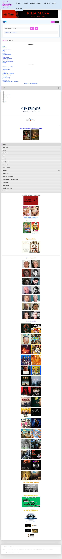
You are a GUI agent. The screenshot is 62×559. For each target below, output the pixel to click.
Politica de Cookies (21, 551)
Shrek (3, 46)
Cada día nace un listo (6, 74)
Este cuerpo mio (5, 80)
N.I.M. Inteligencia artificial (7, 66)
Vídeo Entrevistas (8, 98)
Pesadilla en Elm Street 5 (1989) (11, 32)
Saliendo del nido (6, 59)
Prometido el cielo (6, 78)
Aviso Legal (5, 551)
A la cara (4, 55)
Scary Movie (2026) (6, 69)
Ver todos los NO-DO (31, 493)
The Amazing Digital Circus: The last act (10, 81)
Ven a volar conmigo (6, 54)
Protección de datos (12, 551)
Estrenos (18, 3)
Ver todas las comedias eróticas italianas (31, 233)
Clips (5, 96)
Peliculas (32, 3)
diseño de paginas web (48, 549)
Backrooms (4, 72)
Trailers (26, 3)
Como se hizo (7, 94)
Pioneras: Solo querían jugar (8, 73)
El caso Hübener (5, 57)
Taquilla (38, 3)
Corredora (4, 47)
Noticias (54, 3)
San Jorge (4, 62)
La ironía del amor (6, 77)
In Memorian (19, 8)
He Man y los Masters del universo (9, 68)
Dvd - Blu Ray (47, 3)
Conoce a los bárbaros (7, 58)
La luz (3, 70)
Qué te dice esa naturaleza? (8, 61)
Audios (6, 92)
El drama (4, 53)
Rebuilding (4, 76)
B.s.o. (6, 101)
